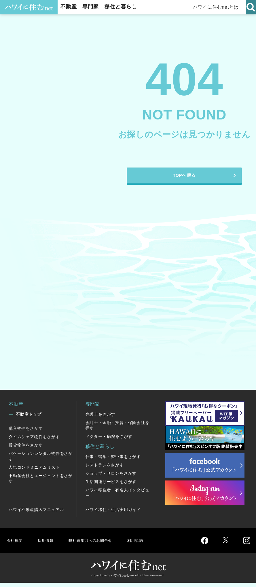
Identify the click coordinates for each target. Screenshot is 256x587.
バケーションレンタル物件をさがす (41, 460)
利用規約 (146, 544)
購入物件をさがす (26, 432)
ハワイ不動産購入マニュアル (36, 514)
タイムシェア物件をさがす (34, 441)
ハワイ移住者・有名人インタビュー (117, 497)
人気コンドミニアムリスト (34, 471)
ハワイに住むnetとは (216, 7)
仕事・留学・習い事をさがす (113, 461)
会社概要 (15, 544)
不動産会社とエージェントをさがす (41, 483)
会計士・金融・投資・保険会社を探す (117, 430)
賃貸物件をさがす (26, 449)
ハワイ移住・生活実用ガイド (113, 514)
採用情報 (47, 544)
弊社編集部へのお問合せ (97, 544)
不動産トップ (28, 418)
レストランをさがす (105, 469)
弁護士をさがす (100, 418)
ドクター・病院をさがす (109, 440)
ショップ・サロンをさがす (111, 477)
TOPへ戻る (184, 177)
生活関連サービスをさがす (111, 486)
